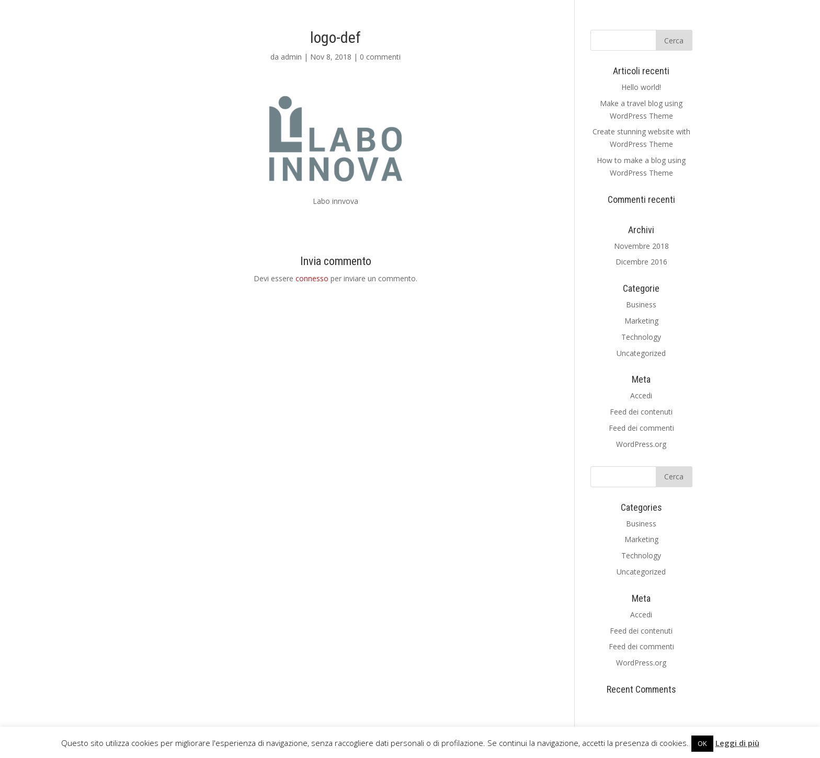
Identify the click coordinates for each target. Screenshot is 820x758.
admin (291, 57)
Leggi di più (737, 743)
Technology (641, 337)
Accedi (641, 395)
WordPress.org (641, 444)
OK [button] (702, 743)
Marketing (641, 321)
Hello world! (641, 87)
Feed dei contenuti (641, 412)
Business (641, 304)
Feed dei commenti (641, 428)
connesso (311, 278)
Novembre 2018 (641, 246)
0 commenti (380, 57)
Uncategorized (641, 353)
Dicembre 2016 (641, 262)
